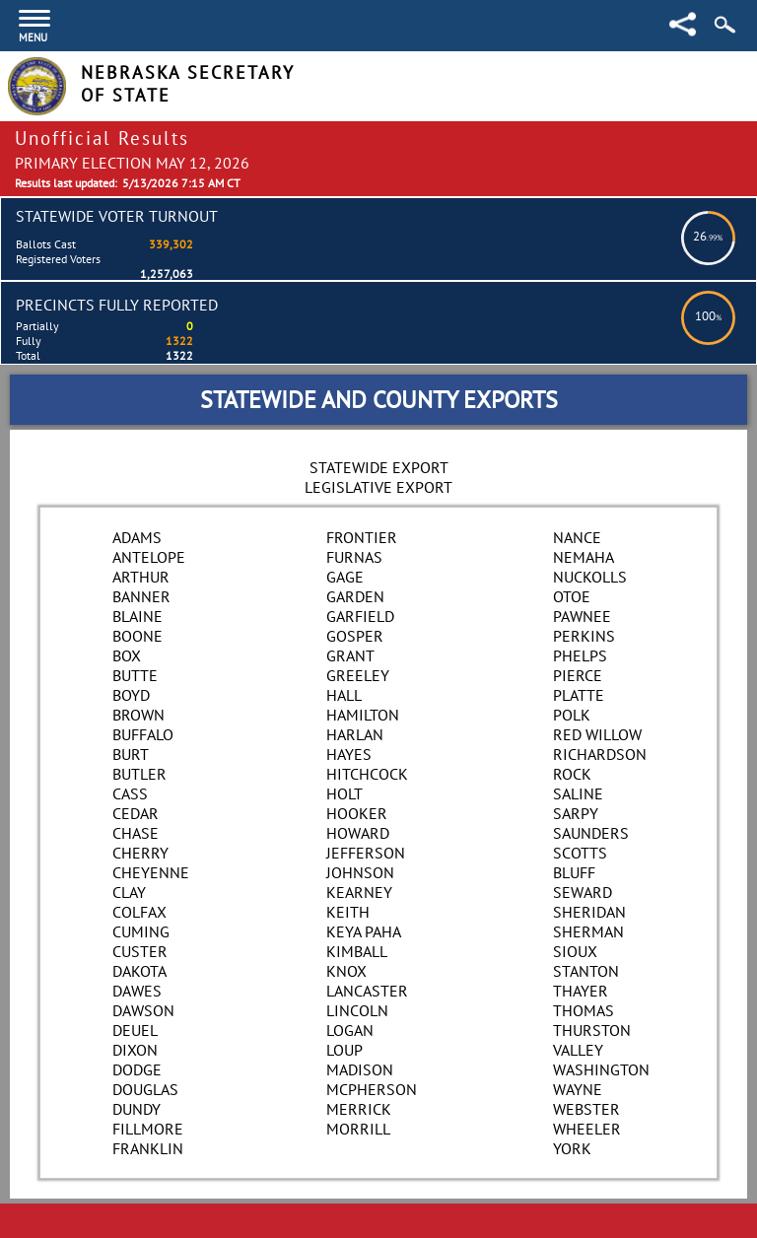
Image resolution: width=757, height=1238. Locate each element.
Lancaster (367, 990)
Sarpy (575, 813)
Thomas (583, 1010)
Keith (348, 912)
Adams (137, 537)
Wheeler (587, 1128)
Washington (601, 1069)
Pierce (577, 675)
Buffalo (142, 734)
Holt (344, 793)
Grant (350, 655)
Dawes (137, 990)
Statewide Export (379, 467)
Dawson (143, 1010)
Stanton (586, 971)
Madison (359, 1069)
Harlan (354, 734)
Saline (578, 793)
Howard (357, 833)
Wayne (577, 1089)
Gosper (354, 636)
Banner (141, 596)
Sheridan (589, 912)
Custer (140, 951)
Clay (129, 892)
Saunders (591, 833)
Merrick (358, 1109)
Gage (345, 576)
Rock (572, 774)
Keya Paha (363, 931)
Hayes (349, 754)
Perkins (584, 636)
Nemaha (583, 557)
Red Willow (597, 734)
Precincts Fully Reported (117, 304)
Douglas (145, 1089)
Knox (346, 971)
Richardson (600, 754)
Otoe (571, 596)
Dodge (137, 1069)
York (572, 1148)
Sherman (588, 931)
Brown (138, 714)
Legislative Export (378, 487)
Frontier (361, 537)
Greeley (357, 675)
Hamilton (362, 714)
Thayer (580, 990)
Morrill (358, 1128)
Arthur (141, 576)
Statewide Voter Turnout (117, 216)
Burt (130, 754)
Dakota (139, 971)
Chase (135, 833)
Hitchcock (367, 774)
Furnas (354, 557)
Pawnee (582, 616)
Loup (344, 1050)
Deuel (135, 1030)
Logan (350, 1030)
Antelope (148, 557)
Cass (130, 793)
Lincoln (357, 1010)
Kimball (356, 951)
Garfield (360, 616)
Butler (139, 774)
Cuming (141, 931)
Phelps (580, 655)
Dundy (136, 1109)
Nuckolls (590, 576)
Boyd (131, 695)
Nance (577, 537)
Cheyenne (150, 872)
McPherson (371, 1089)
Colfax (139, 912)
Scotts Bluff (580, 862)
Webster (586, 1109)
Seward (582, 892)
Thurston (592, 1030)
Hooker (356, 813)
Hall (344, 695)
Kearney (359, 892)
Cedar (135, 813)
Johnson (360, 872)
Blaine (137, 616)
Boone (137, 636)
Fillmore (147, 1128)
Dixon (135, 1050)
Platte (578, 695)
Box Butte (135, 665)
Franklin (147, 1148)
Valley (578, 1050)
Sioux (575, 951)
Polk (571, 714)
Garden (355, 596)
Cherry (140, 852)
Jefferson (365, 852)
